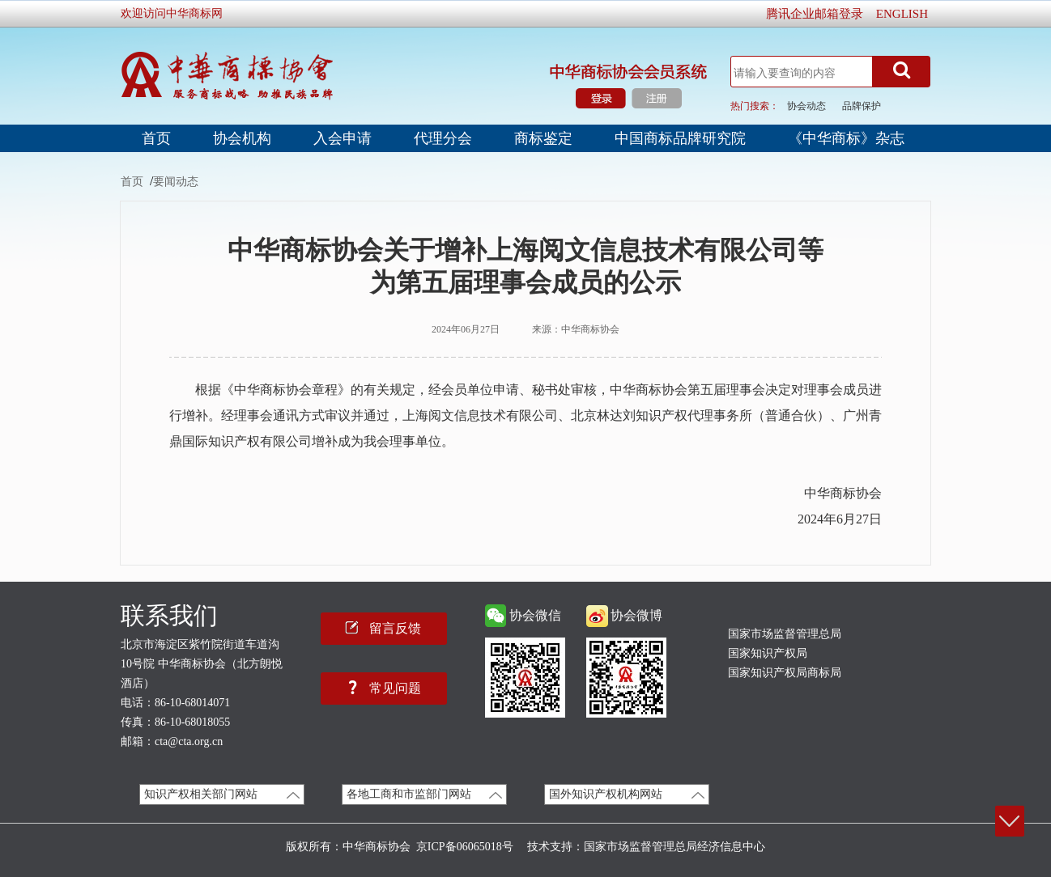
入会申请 (342, 138)
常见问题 (395, 687)
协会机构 (242, 138)
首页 (156, 138)
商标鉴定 (543, 138)
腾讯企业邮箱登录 (814, 13)
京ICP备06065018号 (464, 847)
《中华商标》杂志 (846, 138)
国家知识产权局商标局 (784, 673)
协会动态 (806, 106)
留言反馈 (395, 628)
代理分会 (443, 138)
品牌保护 (861, 106)
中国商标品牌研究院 (680, 138)
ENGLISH (902, 13)
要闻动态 (175, 182)
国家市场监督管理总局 (784, 634)
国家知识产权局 (767, 653)
